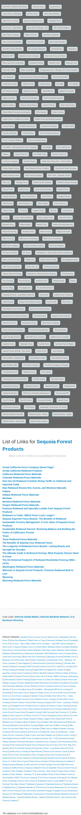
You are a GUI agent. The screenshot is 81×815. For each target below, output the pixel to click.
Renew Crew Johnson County (30, 302)
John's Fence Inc (60, 203)
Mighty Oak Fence (63, 232)
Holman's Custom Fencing (66, 182)
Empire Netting (8, 126)
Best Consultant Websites (12, 42)
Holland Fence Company (42, 182)
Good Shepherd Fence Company (37, 168)
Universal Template (45, 400)
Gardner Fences (30, 161)
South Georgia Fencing (11, 337)
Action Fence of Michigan (12, 14)
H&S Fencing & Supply (33, 175)
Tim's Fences (46, 372)
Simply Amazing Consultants (13, 330)
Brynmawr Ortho (9, 70)
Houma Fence (8, 189)
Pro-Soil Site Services (45, 288)
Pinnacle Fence (41, 281)
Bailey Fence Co (31, 35)
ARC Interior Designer (62, 28)
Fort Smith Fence (40, 154)
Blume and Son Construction (13, 63)
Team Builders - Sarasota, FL (13, 358)
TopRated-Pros (69, 386)
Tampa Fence (41, 351)
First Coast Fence (63, 147)
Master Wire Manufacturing (63, 224)
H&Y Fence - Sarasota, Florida (59, 175)
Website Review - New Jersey (13, 421)
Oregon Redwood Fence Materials (20, 505)
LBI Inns (53, 210)
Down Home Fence (68, 105)
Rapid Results (8, 302)
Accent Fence (55, 7)
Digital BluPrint (48, 91)
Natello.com (30, 260)
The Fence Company (30, 365)
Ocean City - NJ (32, 267)
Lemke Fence (68, 210)
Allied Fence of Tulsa (10, 21)
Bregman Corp (71, 63)
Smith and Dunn (60, 330)
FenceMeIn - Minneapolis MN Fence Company (20, 147)
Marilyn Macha (25, 224)
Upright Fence (63, 400)
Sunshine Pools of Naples (64, 344)
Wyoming (7, 577)
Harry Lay (6, 182)
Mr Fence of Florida (10, 253)
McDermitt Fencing (9, 232)
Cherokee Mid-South (60, 77)
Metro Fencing (45, 232)
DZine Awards (41, 112)
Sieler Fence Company (50, 323)
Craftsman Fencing (9, 84)
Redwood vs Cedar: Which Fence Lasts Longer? (28, 515)
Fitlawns (6, 154)
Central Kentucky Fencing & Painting (33, 77)
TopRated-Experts (51, 386)
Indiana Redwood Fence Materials (20, 494)
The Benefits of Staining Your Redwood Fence (27, 542)
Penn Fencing (8, 281)
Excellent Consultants (49, 126)
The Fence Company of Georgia (56, 365)
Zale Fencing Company (39, 421)
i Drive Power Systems (43, 189)
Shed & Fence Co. (9, 323)
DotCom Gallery (8, 105)
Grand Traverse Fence (11, 175)
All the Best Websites (51, 14)
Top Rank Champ (57, 379)
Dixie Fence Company (29, 98)
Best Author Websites (51, 35)
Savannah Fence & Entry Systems (15, 316)
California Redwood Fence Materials (22, 474)
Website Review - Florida (38, 414)
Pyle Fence (44, 295)
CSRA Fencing (28, 84)
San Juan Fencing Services (40, 309)
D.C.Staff (59, 84)
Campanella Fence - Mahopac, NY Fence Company (58, 70)
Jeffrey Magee (43, 203)
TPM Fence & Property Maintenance (36, 393)
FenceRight (47, 147)
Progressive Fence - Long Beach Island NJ (18, 295)
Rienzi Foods (51, 302)
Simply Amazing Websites (39, 330)
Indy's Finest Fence (29, 196)
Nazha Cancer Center (48, 260)
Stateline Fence (8, 344)
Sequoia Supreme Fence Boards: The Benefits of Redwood (34, 518)
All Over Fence (32, 14)
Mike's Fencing (8, 239)
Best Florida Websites (57, 42)
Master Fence (42, 224)
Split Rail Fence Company (35, 337)
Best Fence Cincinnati (35, 42)
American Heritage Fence (33, 21)
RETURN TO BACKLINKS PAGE (15, 7)
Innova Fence (47, 196)
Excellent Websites (9, 133)
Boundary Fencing (36, 63)
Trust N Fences (8, 400)
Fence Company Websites (12, 140)
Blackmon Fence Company (29, 56)
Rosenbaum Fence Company (13, 309)
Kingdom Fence (38, 210)
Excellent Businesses (27, 126)
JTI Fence (23, 210)
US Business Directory (11, 407)
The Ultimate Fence (10, 372)
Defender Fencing (30, 91)
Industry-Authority (9, 196)
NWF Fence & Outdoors (11, 267)
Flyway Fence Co (21, 154)
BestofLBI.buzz (56, 49)
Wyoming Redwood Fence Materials (21, 580)
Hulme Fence (24, 189)
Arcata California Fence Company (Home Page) (28, 467)
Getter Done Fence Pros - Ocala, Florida (56, 161)
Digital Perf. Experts (66, 91)
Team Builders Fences (60, 358)
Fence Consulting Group (37, 140)
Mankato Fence (8, 224)
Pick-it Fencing (24, 281)
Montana (7, 498)
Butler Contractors (27, 70)
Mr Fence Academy (57, 246)
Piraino (72, 281)
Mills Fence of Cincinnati (28, 239)
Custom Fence (45, 84)
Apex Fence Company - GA (37, 28)
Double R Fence (48, 105)
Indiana (6, 491)
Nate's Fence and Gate (11, 260)
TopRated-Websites (10, 393)
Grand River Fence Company (65, 168)
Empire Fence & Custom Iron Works (16, 119)
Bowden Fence (54, 63)
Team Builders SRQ (10, 365)
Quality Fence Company (63, 295)
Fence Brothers (28, 133)
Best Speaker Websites (36, 49)
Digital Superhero (9, 98)
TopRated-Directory (32, 386)
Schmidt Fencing (40, 316)
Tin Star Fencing (39, 379)
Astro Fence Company (11, 35)
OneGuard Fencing (51, 267)
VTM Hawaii (29, 407)
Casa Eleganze (8, 77)
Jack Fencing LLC (24, 203)
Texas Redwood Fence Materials (19, 539)
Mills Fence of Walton (10, 246)
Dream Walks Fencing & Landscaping (16, 112)
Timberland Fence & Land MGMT (15, 379)
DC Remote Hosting (10, 91)
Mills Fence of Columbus (52, 239)
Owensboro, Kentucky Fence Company (41, 274)
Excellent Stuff (68, 126)
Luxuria (5, 217)
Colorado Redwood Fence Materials (21, 477)
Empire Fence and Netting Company (48, 119)
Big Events (72, 49)
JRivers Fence (8, 210)
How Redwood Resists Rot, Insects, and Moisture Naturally (34, 488)
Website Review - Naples (62, 414)
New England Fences (70, 260)
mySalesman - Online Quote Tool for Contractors (54, 253)
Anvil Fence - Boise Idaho (12, 28)
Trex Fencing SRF (62, 393)
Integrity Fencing (64, 196)
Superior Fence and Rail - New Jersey (16, 351)
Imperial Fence (63, 189)
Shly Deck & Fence (29, 323)
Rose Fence (67, 302)
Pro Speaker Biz (25, 288)
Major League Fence (45, 217)
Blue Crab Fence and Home (55, 56)
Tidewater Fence (29, 372)
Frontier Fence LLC (59, 154)
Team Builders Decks (37, 358)
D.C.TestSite (73, 84)
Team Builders (57, 351)
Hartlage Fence (21, 182)
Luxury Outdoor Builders (23, 217)
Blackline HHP (8, 56)
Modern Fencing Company (34, 246)
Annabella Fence (55, 21)
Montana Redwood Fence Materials (21, 501)
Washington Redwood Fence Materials (23, 567)
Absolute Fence (38, 7)
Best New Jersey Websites (12, 49)
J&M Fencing (7, 203)
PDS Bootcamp (67, 274)
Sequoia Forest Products (61, 316)
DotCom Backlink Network (53, 98)
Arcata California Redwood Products (22, 470)
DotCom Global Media (29, 105)
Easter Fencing (57, 112)
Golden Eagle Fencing (11, 168)
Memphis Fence (28, 232)
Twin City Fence (26, 400)
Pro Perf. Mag (8, 288)
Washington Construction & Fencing (53, 407)
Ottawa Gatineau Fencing (12, 274)
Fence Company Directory (49, 133)
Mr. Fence (26, 253)
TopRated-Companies (11, 386)
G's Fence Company (10, 161)
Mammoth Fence (65, 217)
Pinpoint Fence (58, 281)
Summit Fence (44, 344)
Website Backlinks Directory (13, 414)
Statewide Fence (26, 344)
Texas (5, 536)
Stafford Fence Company (60, 337)
